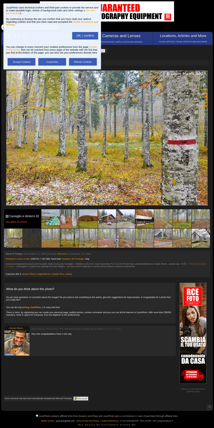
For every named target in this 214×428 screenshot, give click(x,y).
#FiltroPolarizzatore (197, 264)
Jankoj (68, 274)
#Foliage (10, 266)
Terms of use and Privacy (87, 421)
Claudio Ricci (58, 274)
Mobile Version (47, 421)
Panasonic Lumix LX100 (17, 259)
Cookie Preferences (109, 421)
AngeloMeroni (43, 274)
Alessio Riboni (29, 274)
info (197, 391)
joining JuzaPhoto (31, 307)
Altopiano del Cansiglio (73, 259)
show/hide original (112, 329)
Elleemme (62, 254)
